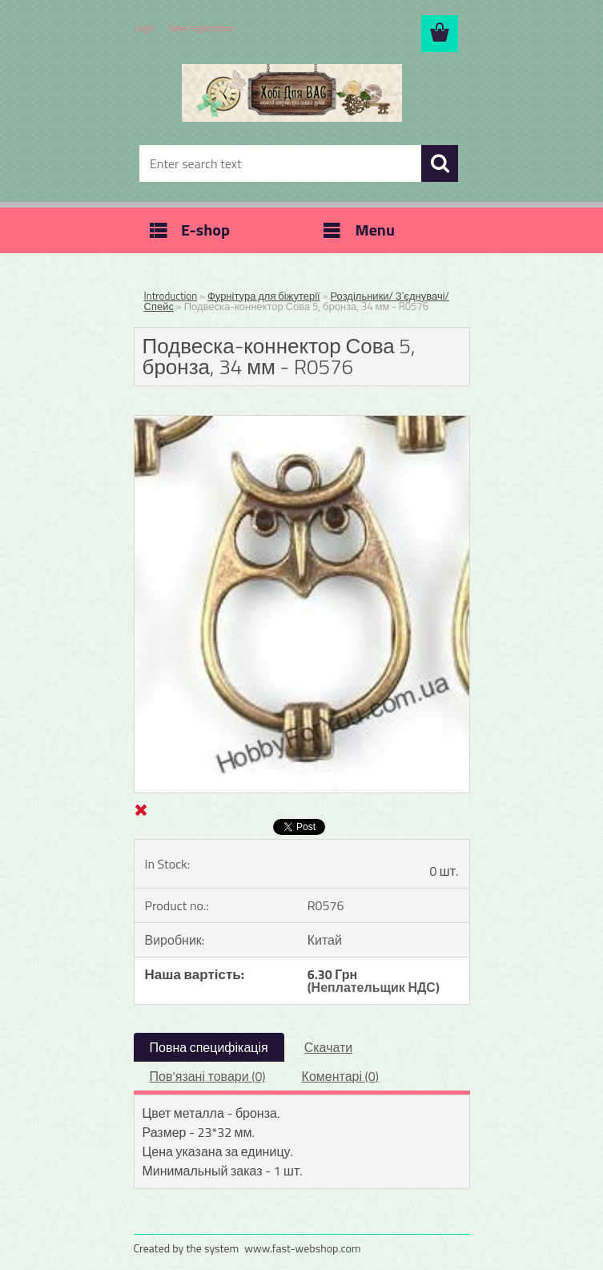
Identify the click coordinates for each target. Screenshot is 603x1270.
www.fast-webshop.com (302, 1248)
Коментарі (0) (340, 1076)
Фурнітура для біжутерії (263, 296)
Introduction (171, 296)
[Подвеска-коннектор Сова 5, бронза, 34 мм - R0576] (302, 422)
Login (144, 27)
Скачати (328, 1047)
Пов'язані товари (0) (208, 1076)
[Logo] (292, 93)
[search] (439, 163)
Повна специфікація (209, 1047)
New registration (202, 27)
